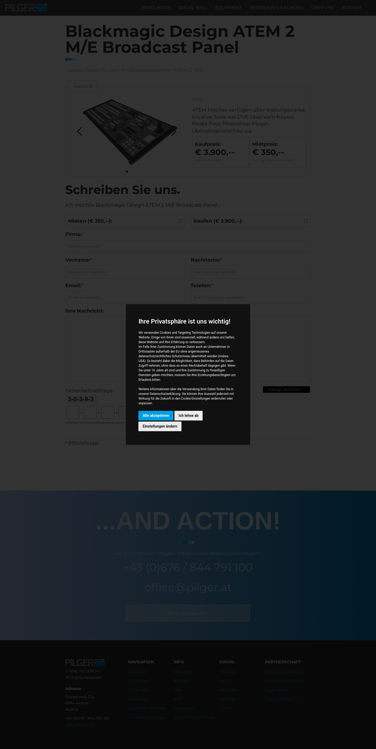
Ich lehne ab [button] (188, 415)
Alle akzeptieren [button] (156, 415)
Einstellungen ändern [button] (160, 426)
